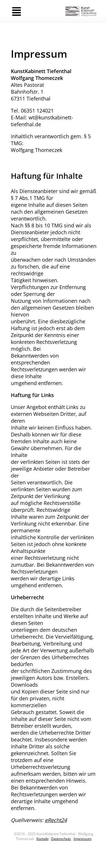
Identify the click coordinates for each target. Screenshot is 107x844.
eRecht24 (56, 820)
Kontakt (43, 838)
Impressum (83, 838)
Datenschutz (61, 838)
